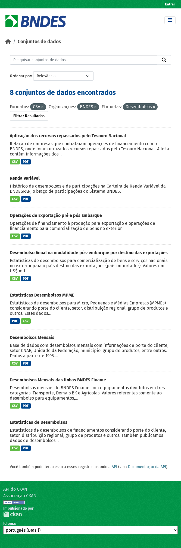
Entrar (170, 4)
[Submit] (164, 60)
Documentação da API (147, 467)
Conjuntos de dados (39, 42)
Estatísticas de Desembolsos (38, 422)
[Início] (8, 42)
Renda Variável (25, 178)
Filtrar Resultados (29, 116)
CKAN (12, 514)
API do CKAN (15, 489)
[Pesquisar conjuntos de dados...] (83, 60)
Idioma (9, 523)
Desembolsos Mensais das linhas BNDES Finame (58, 379)
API (114, 467)
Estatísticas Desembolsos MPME (42, 295)
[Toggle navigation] (170, 20)
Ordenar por (20, 76)
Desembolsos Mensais (32, 337)
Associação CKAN (19, 495)
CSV (15, 162)
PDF (26, 162)
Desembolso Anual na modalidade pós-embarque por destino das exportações (89, 252)
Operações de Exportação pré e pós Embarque (56, 215)
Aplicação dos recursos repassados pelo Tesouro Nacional (68, 135)
